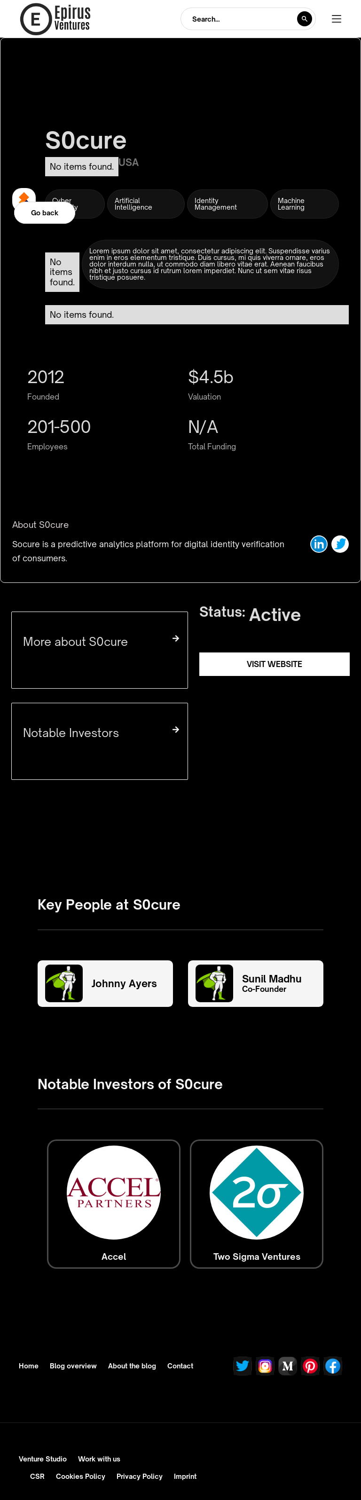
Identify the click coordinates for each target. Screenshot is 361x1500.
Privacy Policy (140, 1476)
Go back (44, 213)
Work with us (99, 1459)
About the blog (132, 1366)
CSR (37, 1476)
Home (29, 1366)
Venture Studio (43, 1459)
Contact (180, 1366)
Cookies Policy (80, 1476)
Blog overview (73, 1366)
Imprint (185, 1476)
